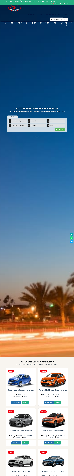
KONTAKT (65, 14)
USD (65, 3)
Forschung (60, 129)
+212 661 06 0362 (23, 1)
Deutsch (56, 3)
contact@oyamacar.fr (49, 1)
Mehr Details (16, 402)
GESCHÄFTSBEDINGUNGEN (52, 14)
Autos (40, 14)
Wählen (25, 402)
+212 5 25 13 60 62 (35, 1)
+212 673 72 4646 (11, 1)
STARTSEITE (31, 14)
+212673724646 (56, 19)
